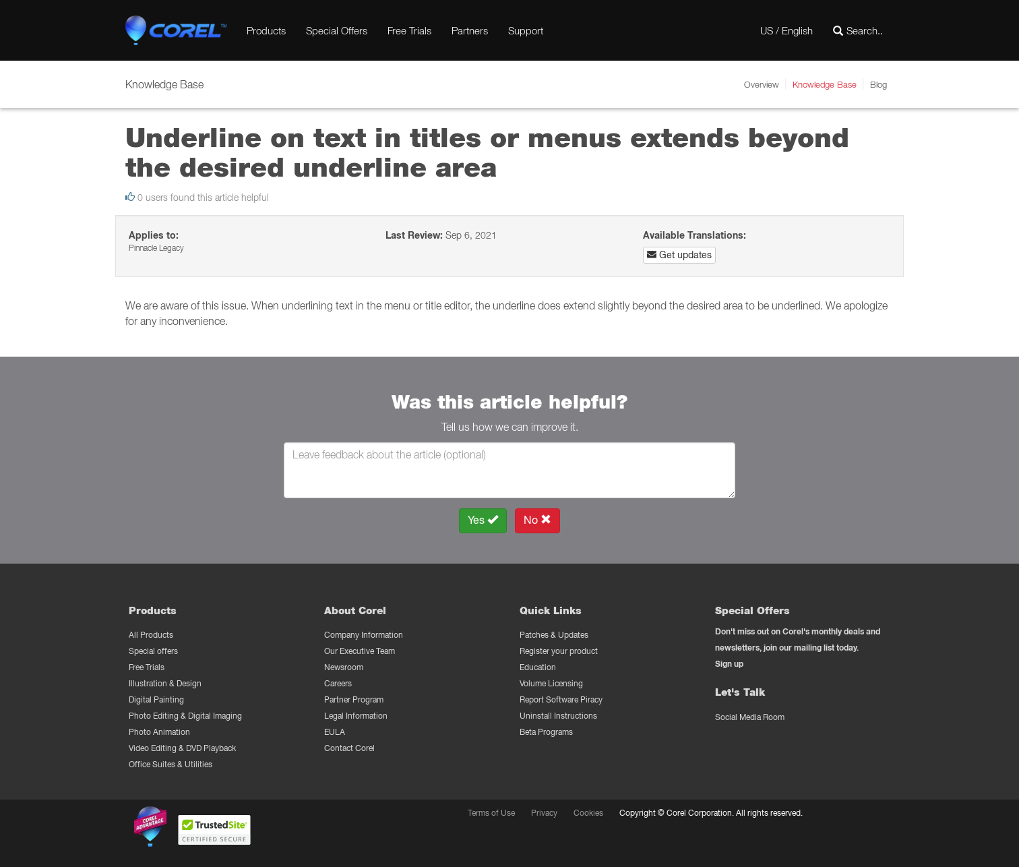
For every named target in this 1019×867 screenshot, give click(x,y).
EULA (334, 732)
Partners (470, 30)
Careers (338, 683)
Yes (483, 520)
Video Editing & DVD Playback (182, 748)
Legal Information (356, 716)
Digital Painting (156, 699)
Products (266, 30)
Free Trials (409, 30)
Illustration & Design (165, 683)
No (537, 520)
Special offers (153, 651)
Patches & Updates (554, 635)
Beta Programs (546, 732)
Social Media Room (749, 717)
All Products (151, 635)
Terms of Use (491, 813)
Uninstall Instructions (558, 716)
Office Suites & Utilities (170, 764)
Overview (761, 84)
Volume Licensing (551, 683)
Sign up (729, 664)
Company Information (363, 635)
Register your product (559, 651)
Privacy (544, 813)
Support (525, 30)
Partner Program (353, 699)
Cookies (588, 813)
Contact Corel (349, 748)
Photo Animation (159, 732)
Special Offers (336, 30)
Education (538, 667)
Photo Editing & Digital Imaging (185, 716)
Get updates (679, 255)
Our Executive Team (359, 651)
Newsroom (343, 667)
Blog (878, 84)
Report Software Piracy (561, 699)
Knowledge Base (825, 84)
